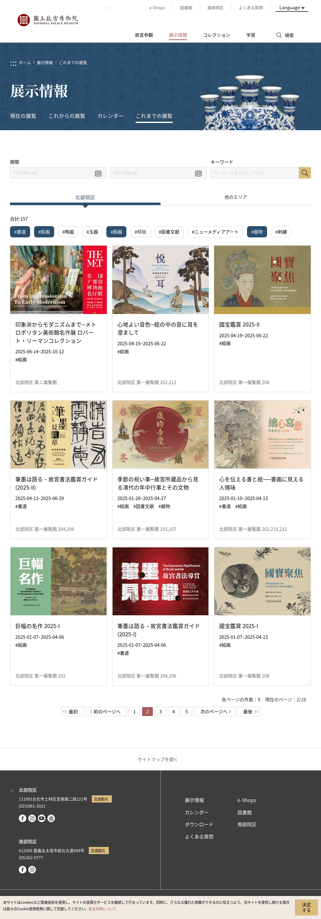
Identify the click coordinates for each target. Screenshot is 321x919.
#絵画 (44, 231)
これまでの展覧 (73, 62)
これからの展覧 (66, 115)
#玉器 (92, 231)
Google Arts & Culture (51, 818)
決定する (306, 907)
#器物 (257, 231)
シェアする (261, 144)
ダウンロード (199, 824)
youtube (41, 818)
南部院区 (247, 824)
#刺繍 (281, 231)
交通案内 (101, 799)
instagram (32, 818)
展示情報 (45, 62)
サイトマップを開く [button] (158, 759)
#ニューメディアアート (215, 231)
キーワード (222, 162)
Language (289, 7)
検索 (305, 173)
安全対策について (103, 908)
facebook (22, 818)
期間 (14, 162)
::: (109, 7)
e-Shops (246, 800)
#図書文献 (169, 231)
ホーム (25, 62)
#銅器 (116, 231)
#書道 (20, 231)
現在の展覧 (23, 115)
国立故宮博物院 (47, 20)
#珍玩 (140, 231)
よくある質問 (199, 836)
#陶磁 (68, 231)
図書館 (244, 812)
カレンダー (110, 115)
